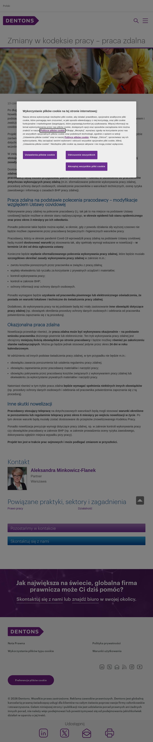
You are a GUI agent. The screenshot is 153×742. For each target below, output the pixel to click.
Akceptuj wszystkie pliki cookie (86, 166)
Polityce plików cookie (52, 130)
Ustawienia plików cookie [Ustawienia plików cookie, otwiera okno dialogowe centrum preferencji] (40, 155)
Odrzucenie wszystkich (81, 155)
